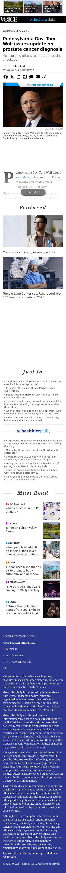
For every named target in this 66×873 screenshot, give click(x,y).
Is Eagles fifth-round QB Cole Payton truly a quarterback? (29, 389)
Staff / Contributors (17, 661)
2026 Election (16, 503)
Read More (33, 192)
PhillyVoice (8, 19)
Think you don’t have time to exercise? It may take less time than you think (30, 478)
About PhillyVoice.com (18, 636)
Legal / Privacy (13, 655)
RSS (5, 668)
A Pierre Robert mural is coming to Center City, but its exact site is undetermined (31, 419)
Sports (12, 523)
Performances (16, 582)
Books (11, 562)
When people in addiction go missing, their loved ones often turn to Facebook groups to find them (32, 412)
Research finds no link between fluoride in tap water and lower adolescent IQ (30, 471)
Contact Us (10, 649)
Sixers (12, 601)
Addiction (14, 542)
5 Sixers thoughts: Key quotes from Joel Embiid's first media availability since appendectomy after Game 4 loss (32, 404)
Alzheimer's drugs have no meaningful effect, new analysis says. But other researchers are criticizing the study (33, 443)
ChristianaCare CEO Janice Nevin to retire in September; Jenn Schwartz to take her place (30, 458)
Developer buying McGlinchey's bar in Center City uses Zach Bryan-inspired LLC (32, 383)
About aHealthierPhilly (20, 642)
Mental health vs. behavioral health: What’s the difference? (31, 451)
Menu (60, 19)
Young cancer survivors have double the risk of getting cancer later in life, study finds (31, 465)
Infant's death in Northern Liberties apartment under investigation (31, 396)
